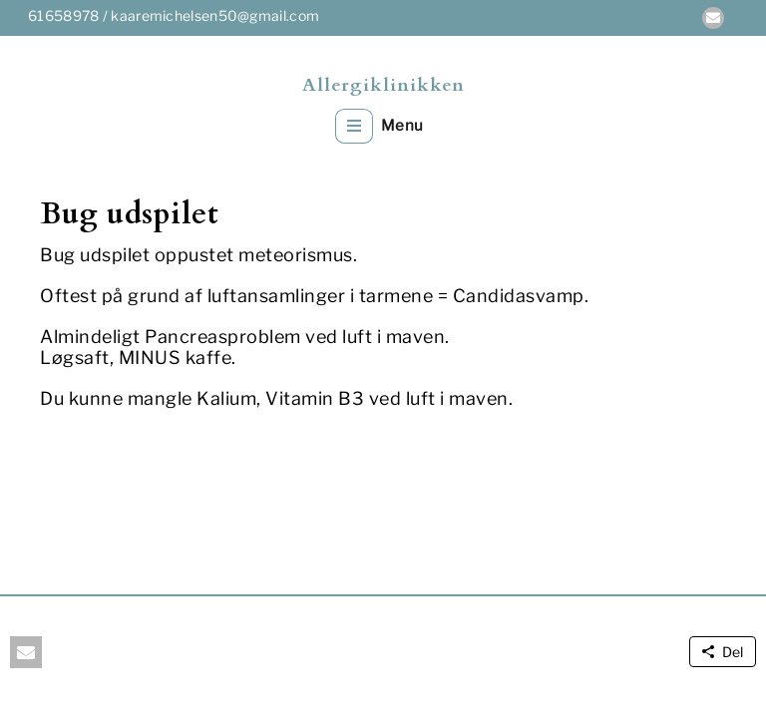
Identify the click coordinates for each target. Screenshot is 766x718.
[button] (713, 18)
